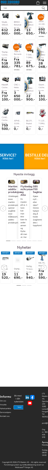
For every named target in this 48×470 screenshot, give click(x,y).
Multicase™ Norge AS (24, 467)
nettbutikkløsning (29, 465)
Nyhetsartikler (6, 408)
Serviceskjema (6, 412)
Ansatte (3, 404)
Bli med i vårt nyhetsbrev (17, 398)
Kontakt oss (5, 416)
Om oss (3, 401)
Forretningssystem (11, 465)
